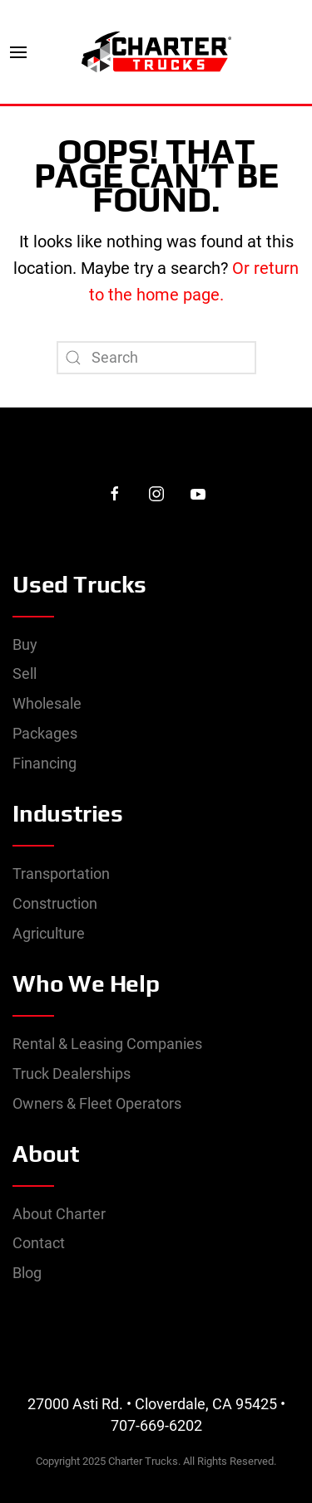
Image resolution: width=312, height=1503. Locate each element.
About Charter (59, 1213)
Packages (44, 733)
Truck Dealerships (71, 1073)
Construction (54, 903)
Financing (44, 763)
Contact (38, 1243)
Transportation (61, 873)
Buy (24, 644)
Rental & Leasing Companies (107, 1043)
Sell (24, 673)
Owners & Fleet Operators (96, 1103)
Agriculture (48, 933)
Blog (27, 1272)
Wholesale (47, 703)
